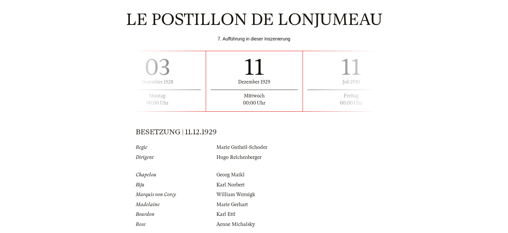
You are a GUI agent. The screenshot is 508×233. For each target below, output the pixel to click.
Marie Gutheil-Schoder (241, 147)
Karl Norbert (230, 185)
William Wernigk (235, 194)
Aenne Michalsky (235, 224)
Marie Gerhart (232, 204)
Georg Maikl (230, 175)
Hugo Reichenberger (238, 157)
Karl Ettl (226, 214)
